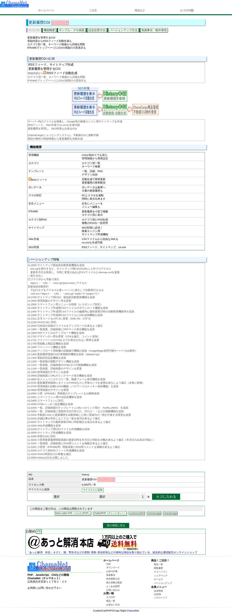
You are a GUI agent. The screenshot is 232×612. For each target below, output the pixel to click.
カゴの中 (187, 10)
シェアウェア (160, 575)
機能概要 (49, 30)
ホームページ (46, 10)
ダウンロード (113, 567)
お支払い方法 (113, 604)
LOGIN (157, 594)
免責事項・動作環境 (154, 30)
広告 (39, 531)
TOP (108, 564)
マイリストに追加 (92, 490)
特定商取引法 (113, 578)
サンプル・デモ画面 (71, 30)
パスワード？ (160, 597)
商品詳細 (34, 30)
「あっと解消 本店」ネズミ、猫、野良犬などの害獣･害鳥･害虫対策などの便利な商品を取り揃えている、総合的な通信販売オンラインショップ (112, 552)
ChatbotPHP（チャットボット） (109, 513)
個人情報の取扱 (114, 582)
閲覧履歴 (158, 568)
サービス (158, 579)
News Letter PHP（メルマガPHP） (73, 513)
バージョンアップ (163, 583)
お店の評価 (111, 571)
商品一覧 (110, 601)
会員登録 (158, 590)
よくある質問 (113, 586)
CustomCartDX (136, 513)
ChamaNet (133, 610)
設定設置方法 (96, 30)
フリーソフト (160, 572)
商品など (140, 10)
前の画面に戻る (116, 525)
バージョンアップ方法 (123, 30)
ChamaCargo (153, 513)
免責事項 (110, 575)
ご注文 (93, 10)
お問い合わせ (113, 590)
